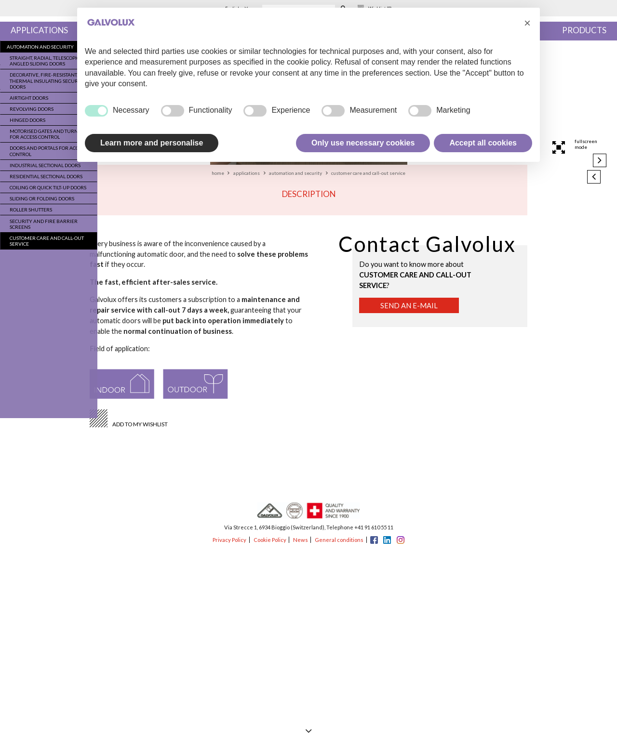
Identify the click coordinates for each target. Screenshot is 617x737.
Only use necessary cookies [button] (363, 143)
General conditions (339, 540)
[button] (527, 23)
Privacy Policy (229, 540)
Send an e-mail (409, 306)
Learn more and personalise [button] (151, 143)
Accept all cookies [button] (483, 143)
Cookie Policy (270, 540)
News (300, 540)
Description (308, 194)
